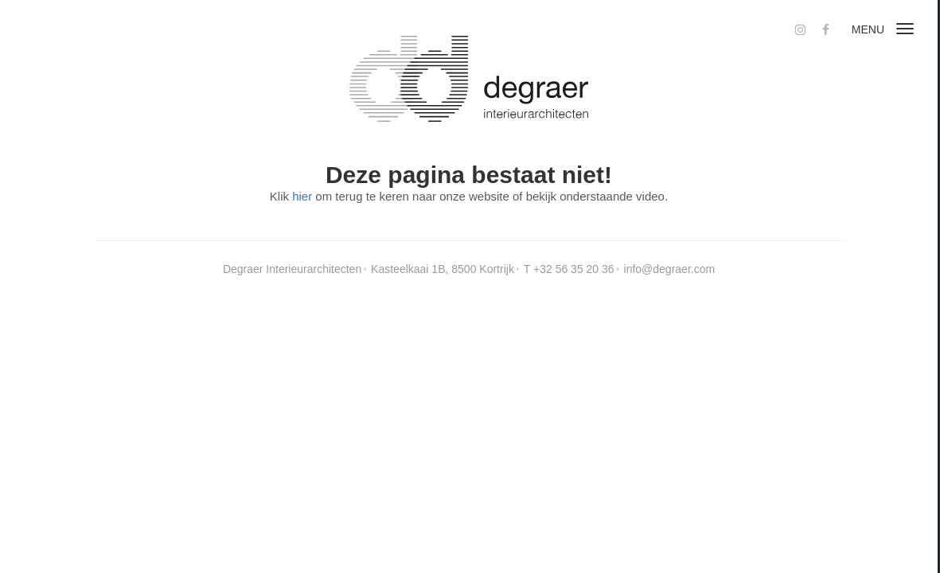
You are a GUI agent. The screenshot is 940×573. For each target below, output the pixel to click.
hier (302, 196)
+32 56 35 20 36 (573, 269)
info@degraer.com (670, 269)
